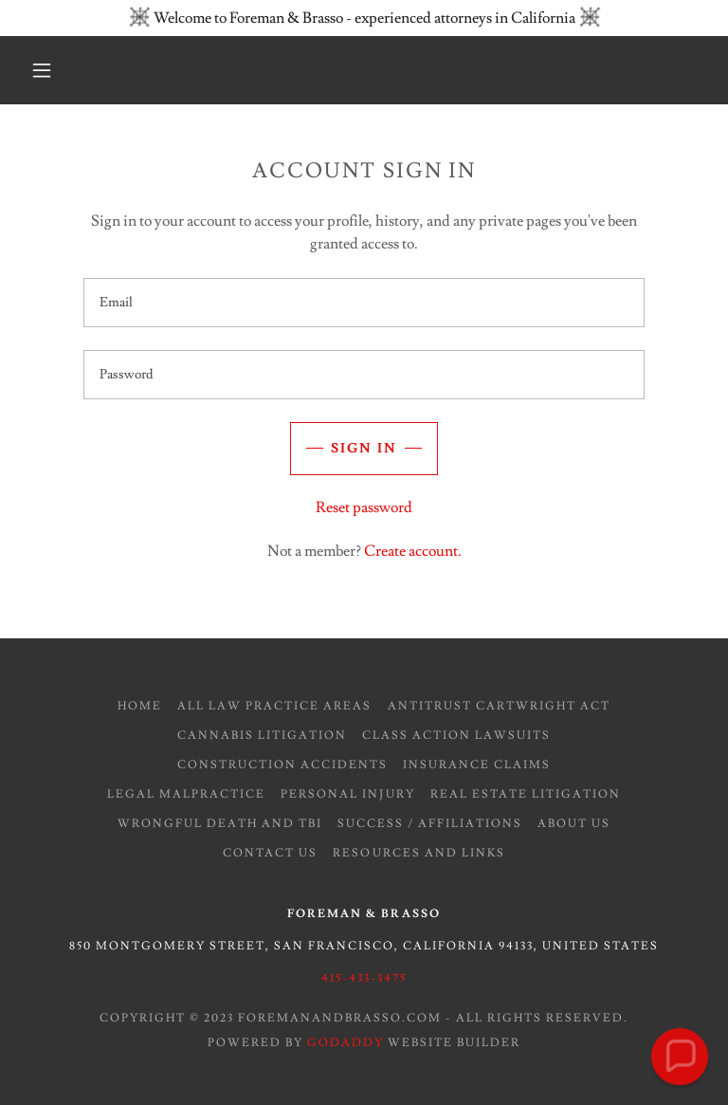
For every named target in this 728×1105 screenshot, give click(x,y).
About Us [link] (573, 824)
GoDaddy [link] (345, 1043)
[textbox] (364, 302)
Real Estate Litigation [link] (525, 794)
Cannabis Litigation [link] (262, 735)
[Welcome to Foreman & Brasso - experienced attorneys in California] (364, 18)
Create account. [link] (413, 551)
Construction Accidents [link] (282, 765)
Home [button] (140, 706)
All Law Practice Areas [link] (274, 706)
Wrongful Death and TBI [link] (220, 824)
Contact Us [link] (270, 853)
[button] (42, 70)
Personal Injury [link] (347, 794)
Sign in (364, 448)
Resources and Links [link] (418, 853)
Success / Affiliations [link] (429, 824)
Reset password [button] (364, 507)
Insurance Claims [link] (477, 765)
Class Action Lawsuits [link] (456, 735)
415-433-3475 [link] (364, 978)
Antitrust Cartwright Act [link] (499, 706)
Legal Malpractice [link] (186, 794)
